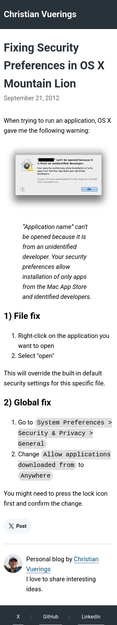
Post (18, 522)
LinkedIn (91, 613)
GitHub (50, 613)
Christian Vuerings (40, 14)
